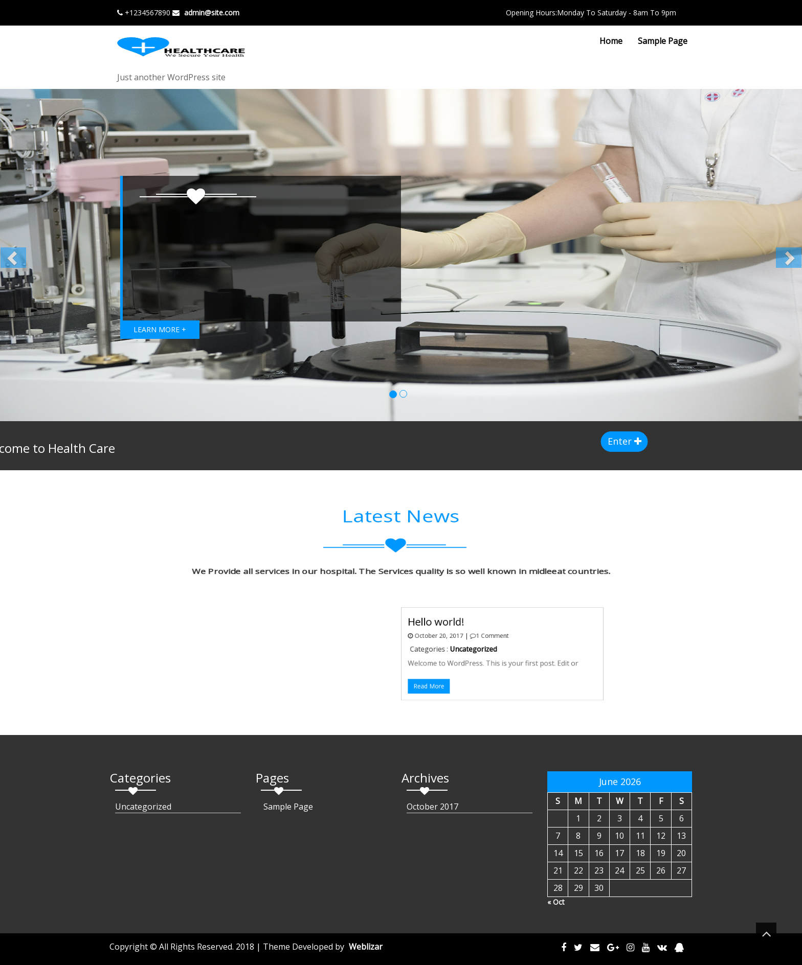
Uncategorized (456, 650)
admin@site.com (211, 12)
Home (610, 41)
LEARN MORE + (159, 329)
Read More (422, 678)
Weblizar (366, 946)
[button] (40, 255)
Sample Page (662, 41)
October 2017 (432, 806)
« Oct (556, 902)
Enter (654, 441)
